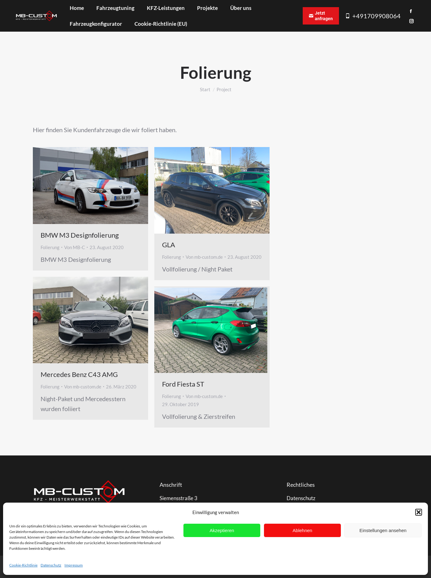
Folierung (50, 247)
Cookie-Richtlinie (23, 565)
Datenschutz (51, 565)
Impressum (73, 565)
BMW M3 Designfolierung (80, 235)
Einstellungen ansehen (383, 530)
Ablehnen (302, 530)
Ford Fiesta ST (183, 384)
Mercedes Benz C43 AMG (79, 374)
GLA (168, 244)
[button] (419, 512)
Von (74, 247)
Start (205, 89)
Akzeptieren (221, 530)
